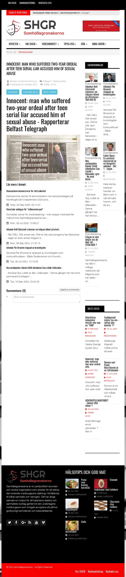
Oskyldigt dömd (30, 92)
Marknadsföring (27, 3)
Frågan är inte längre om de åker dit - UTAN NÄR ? (92, 241)
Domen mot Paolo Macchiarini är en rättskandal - (112, 366)
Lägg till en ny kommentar (69, 289)
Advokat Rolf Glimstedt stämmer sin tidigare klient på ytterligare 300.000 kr (92, 93)
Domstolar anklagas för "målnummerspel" (24, 209)
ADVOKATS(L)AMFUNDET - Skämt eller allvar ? (93, 403)
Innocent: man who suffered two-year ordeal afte (92, 363)
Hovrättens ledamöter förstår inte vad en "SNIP (92, 321)
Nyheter (15, 44)
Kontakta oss (45, 3)
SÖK (84, 44)
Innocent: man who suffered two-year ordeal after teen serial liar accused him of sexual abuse (40, 69)
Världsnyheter (25, 51)
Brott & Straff (50, 92)
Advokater (13, 92)
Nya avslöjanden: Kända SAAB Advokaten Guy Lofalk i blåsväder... (34, 268)
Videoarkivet (50, 44)
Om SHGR (12, 3)
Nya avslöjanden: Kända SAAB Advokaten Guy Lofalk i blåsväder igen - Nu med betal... (92, 170)
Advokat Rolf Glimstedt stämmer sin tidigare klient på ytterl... (33, 229)
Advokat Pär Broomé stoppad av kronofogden (26, 248)
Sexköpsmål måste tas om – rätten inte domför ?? (111, 321)
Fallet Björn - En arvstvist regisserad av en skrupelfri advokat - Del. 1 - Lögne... (110, 162)
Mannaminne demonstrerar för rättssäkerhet (26, 191)
